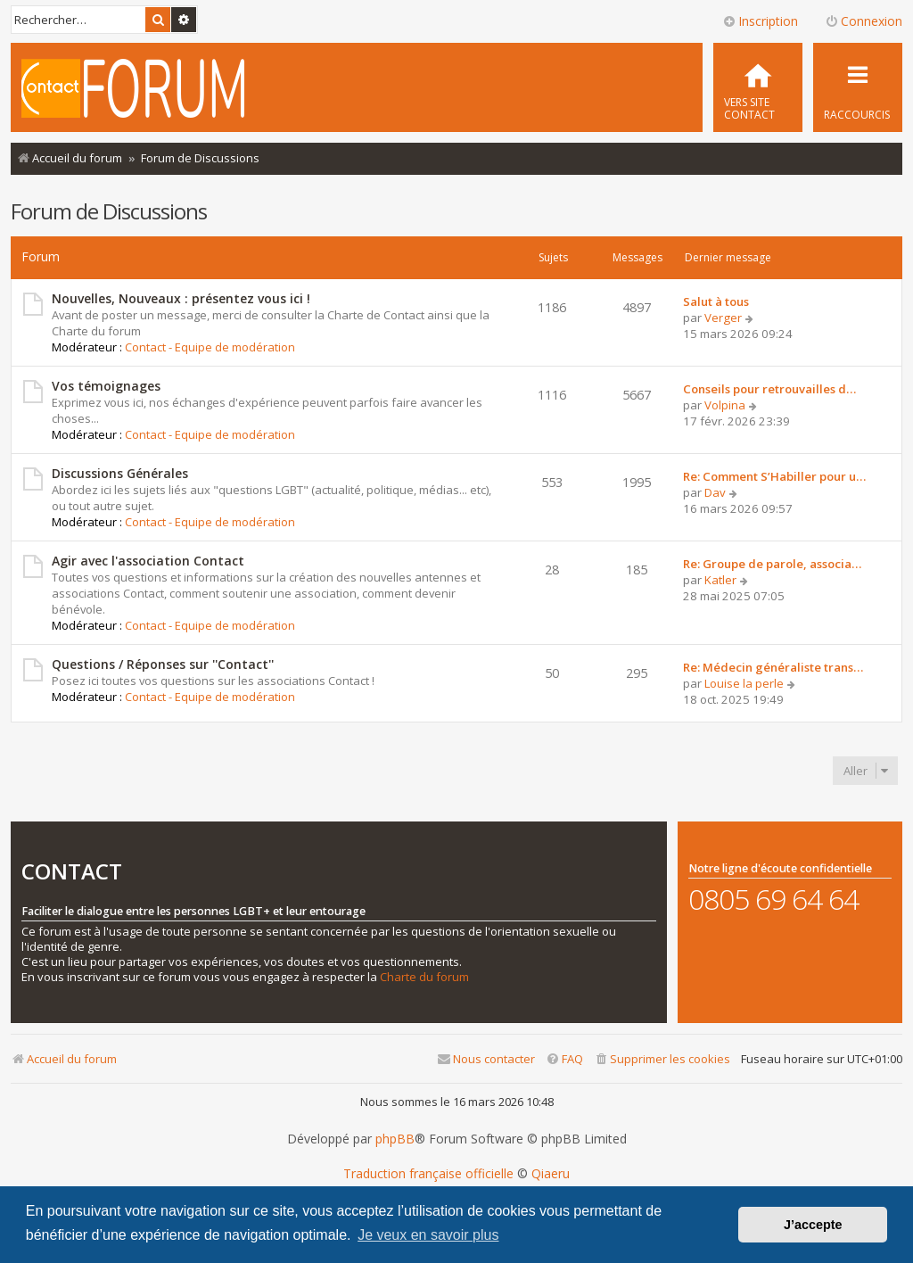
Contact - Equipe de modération (210, 347)
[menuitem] (757, 87)
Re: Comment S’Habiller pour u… (774, 476)
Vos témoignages (106, 385)
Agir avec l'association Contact (148, 560)
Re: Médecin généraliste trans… (773, 667)
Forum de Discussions (109, 211)
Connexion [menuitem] (863, 20)
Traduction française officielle (428, 1174)
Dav (715, 492)
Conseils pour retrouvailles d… (769, 389)
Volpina (724, 405)
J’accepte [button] (813, 1225)
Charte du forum (424, 977)
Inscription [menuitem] (760, 20)
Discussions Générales (120, 473)
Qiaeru (550, 1174)
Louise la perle (744, 683)
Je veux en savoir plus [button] (428, 1234)
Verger (723, 318)
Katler (720, 580)
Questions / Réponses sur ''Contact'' (163, 664)
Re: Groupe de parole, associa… (772, 564)
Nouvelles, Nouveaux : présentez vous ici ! (181, 298)
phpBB (395, 1139)
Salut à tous (716, 301)
